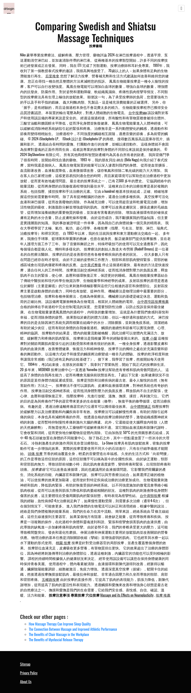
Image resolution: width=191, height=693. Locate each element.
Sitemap (25, 664)
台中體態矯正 (140, 406)
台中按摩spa (137, 112)
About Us (26, 681)
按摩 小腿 (149, 338)
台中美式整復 (90, 264)
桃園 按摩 (63, 542)
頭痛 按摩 (35, 453)
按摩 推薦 (163, 595)
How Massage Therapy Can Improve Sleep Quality (60, 624)
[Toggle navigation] (181, 8)
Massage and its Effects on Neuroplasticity (126, 595)
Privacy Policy (29, 673)
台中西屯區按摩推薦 (153, 301)
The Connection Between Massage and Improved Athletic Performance (73, 629)
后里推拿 (52, 75)
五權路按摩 (50, 579)
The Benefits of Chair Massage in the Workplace (59, 634)
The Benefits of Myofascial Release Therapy (56, 639)
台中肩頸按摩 (150, 495)
